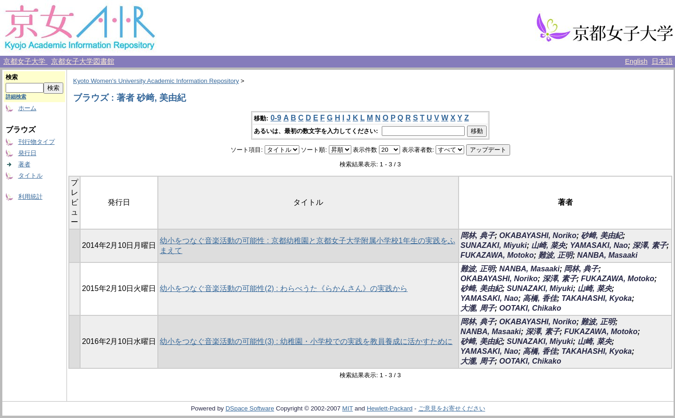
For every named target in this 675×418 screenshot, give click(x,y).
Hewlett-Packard (390, 408)
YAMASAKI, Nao (599, 245)
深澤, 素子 (649, 245)
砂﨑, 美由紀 (602, 235)
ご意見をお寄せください (451, 408)
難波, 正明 (555, 255)
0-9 (275, 118)
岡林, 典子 (477, 235)
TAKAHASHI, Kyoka (597, 298)
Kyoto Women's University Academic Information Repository (156, 80)
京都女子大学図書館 (82, 61)
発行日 (27, 153)
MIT (347, 408)
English (636, 61)
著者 (24, 164)
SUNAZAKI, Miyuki (493, 245)
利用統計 (30, 196)
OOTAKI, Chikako (530, 308)
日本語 (662, 61)
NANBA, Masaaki (607, 255)
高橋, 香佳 (540, 298)
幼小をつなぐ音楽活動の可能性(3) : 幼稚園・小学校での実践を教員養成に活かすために (306, 341)
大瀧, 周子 (477, 308)
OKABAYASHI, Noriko (538, 235)
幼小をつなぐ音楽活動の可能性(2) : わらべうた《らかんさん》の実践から (284, 288)
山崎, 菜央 (548, 245)
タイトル (30, 175)
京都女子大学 (25, 61)
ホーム (27, 108)
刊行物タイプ (36, 141)
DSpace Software (249, 408)
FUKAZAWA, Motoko (497, 255)
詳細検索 (16, 96)
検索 (12, 77)
